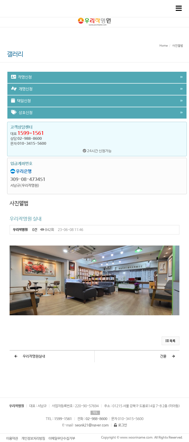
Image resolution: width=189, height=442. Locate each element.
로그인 (120, 425)
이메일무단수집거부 (61, 439)
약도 (95, 412)
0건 (34, 230)
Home (163, 46)
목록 (170, 341)
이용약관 (12, 439)
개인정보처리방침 (33, 439)
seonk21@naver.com (92, 425)
